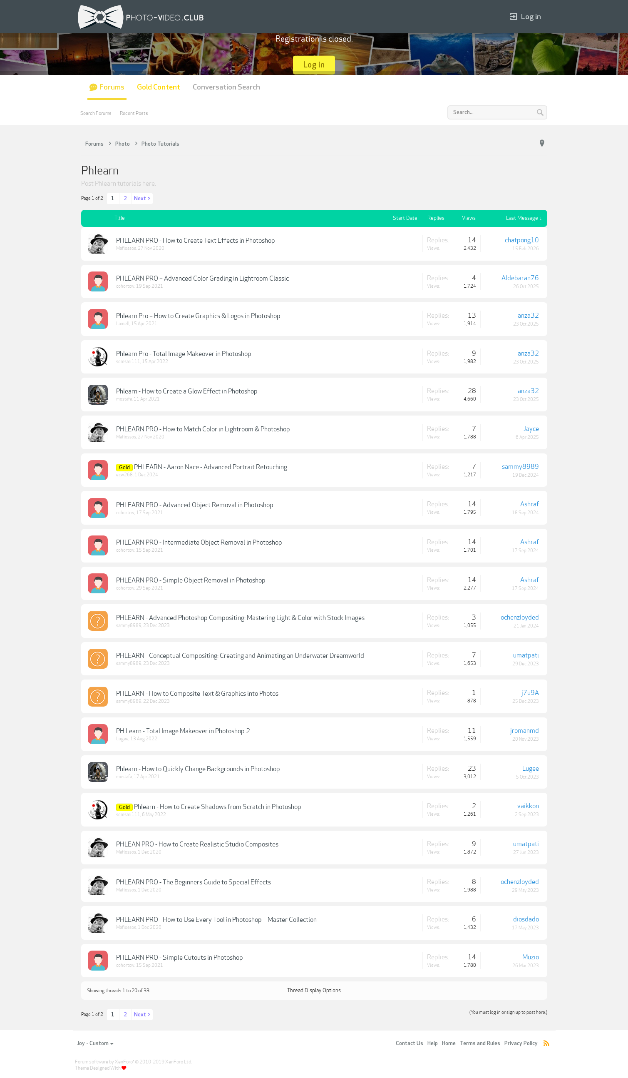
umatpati (526, 655)
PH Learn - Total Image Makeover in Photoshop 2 (183, 731)
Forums (111, 87)
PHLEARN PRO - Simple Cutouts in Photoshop (179, 958)
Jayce (531, 429)
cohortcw (125, 286)
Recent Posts (134, 113)
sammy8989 (520, 467)
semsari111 (128, 361)
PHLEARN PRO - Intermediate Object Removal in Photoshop (199, 542)
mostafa (124, 399)
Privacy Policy (521, 1043)
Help (432, 1043)
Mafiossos (126, 248)
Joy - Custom (95, 1043)
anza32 (528, 315)
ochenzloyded (520, 617)
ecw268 (124, 475)
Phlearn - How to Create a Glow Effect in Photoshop (187, 391)
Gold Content (158, 87)
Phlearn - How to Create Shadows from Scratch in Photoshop (217, 807)
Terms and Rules (480, 1043)
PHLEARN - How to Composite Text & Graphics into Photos (197, 694)
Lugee (122, 739)
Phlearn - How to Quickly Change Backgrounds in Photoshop (198, 769)
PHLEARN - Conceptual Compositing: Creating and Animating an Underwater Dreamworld (240, 656)
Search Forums (96, 113)
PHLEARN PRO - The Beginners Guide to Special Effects (193, 882)
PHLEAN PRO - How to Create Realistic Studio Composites (197, 844)
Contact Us (409, 1043)
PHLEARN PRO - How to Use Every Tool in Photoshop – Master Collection (216, 920)
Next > (142, 198)
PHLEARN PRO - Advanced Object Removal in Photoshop (194, 505)
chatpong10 (522, 240)
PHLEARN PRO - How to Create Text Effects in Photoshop (195, 241)
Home (449, 1043)
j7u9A (530, 693)
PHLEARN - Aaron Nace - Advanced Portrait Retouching (210, 467)
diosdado (526, 919)
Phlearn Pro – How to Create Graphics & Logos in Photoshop (198, 316)
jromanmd (524, 731)
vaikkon (528, 806)
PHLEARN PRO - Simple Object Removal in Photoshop (191, 580)
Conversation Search (226, 87)
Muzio (530, 957)
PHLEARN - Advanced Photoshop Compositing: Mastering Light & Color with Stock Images (240, 618)
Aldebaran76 (520, 278)
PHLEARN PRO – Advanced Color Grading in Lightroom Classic (202, 278)
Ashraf (529, 504)
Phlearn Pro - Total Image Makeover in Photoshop (183, 354)
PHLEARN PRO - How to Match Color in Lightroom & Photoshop (203, 429)
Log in (525, 16)
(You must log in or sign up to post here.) (508, 1012)
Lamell (122, 323)
